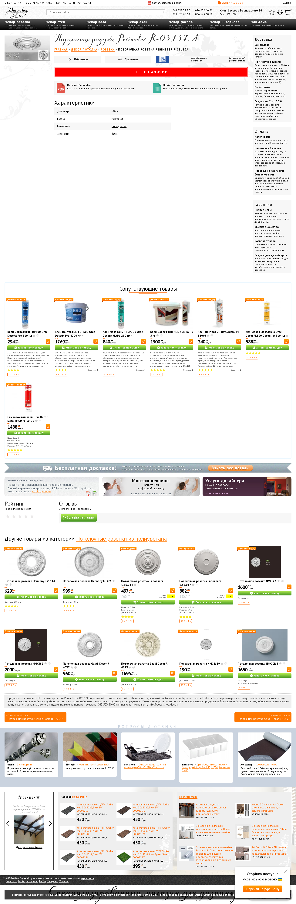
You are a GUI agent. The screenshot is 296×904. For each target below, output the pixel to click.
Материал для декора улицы (92, 814)
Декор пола (96, 22)
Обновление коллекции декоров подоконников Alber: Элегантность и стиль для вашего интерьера (269, 830)
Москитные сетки (135, 28)
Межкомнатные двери (220, 25)
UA (284, 2)
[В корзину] (48, 341)
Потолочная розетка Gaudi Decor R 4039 (263, 719)
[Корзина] (288, 12)
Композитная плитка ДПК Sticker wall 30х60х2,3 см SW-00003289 (151, 831)
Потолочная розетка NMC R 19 (199, 663)
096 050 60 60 (204, 10)
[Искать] (162, 12)
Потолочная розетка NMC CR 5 (258, 663)
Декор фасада (181, 22)
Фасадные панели (195, 28)
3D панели (61, 25)
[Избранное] (272, 12)
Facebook (11, 881)
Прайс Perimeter (204, 86)
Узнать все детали (230, 467)
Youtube (64, 881)
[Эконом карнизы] (31, 747)
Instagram (32, 881)
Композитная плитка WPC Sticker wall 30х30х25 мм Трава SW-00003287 (151, 854)
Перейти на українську (262, 889)
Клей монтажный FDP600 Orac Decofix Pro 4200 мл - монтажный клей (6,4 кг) (75, 335)
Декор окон (137, 22)
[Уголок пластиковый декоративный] (90, 747)
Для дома (259, 22)
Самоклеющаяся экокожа (267, 764)
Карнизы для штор (136, 25)
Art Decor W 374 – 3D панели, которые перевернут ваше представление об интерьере (269, 850)
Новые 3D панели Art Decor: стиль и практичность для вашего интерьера (268, 808)
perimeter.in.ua (237, 60)
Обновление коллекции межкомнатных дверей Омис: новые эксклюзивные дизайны (213, 829)
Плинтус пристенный (103, 25)
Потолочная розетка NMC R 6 (257, 581)
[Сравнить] (280, 12)
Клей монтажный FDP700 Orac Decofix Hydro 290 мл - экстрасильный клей (123, 335)
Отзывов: (93, 370)
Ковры (89, 25)
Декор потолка (17, 22)
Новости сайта (188, 797)
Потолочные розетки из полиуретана (121, 538)
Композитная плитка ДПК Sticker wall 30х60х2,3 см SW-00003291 (151, 808)
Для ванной (267, 25)
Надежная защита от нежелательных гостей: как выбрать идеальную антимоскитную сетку (211, 809)
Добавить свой (78, 518)
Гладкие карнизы (13, 25)
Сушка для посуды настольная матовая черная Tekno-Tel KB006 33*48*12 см (145, 766)
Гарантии (263, 204)
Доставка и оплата (39, 2)
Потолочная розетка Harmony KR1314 (30, 581)
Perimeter (196, 60)
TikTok (42, 881)
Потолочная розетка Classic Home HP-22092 (35, 719)
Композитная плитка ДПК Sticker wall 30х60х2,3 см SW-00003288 (95, 854)
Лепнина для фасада (179, 25)
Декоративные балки (26, 28)
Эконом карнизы (24, 764)
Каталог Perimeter (108, 86)
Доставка (263, 39)
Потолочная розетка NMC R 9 (24, 663)
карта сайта (87, 878)
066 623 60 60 (204, 14)
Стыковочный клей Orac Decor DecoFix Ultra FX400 (27, 419)
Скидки (230, 3)
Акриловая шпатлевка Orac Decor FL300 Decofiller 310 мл (265, 333)
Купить (13, 374)
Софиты (180, 28)
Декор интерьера (224, 22)
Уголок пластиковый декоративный (94, 764)
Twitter (21, 881)
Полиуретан (119, 126)
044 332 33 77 (181, 10)
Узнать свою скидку (31, 347)
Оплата (261, 131)
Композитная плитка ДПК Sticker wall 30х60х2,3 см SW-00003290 (95, 831)
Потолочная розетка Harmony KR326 (87, 581)
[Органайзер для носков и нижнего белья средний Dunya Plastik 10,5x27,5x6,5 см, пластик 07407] (206, 747)
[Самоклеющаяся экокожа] (264, 747)
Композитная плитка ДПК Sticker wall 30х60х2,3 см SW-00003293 (95, 808)
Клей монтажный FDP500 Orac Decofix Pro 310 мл (27, 333)
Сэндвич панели (59, 28)
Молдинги (50, 25)
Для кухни (256, 25)
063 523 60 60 (181, 14)
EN (287, 2)
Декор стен (55, 22)
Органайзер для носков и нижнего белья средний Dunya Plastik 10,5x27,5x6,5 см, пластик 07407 (206, 767)
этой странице (41, 491)
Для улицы (279, 25)
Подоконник (152, 25)
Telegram (52, 881)
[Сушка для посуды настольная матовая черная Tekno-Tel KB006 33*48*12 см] (148, 747)
